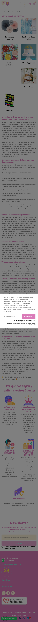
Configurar (9, 316)
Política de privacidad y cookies (24, 320)
